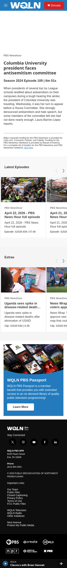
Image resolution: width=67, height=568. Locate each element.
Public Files (13, 492)
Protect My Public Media (20, 525)
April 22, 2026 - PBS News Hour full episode (22, 215)
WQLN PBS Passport (26, 380)
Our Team (12, 489)
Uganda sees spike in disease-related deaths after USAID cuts (21, 307)
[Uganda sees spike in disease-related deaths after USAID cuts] (23, 279)
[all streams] (62, 563)
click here (28, 148)
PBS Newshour (12, 55)
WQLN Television (16, 510)
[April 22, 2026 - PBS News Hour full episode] (23, 189)
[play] (5, 563)
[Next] (63, 170)
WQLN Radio (14, 513)
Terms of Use (14, 501)
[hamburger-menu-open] (6, 5)
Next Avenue (14, 522)
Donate (56, 5)
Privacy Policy (15, 498)
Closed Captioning (17, 495)
